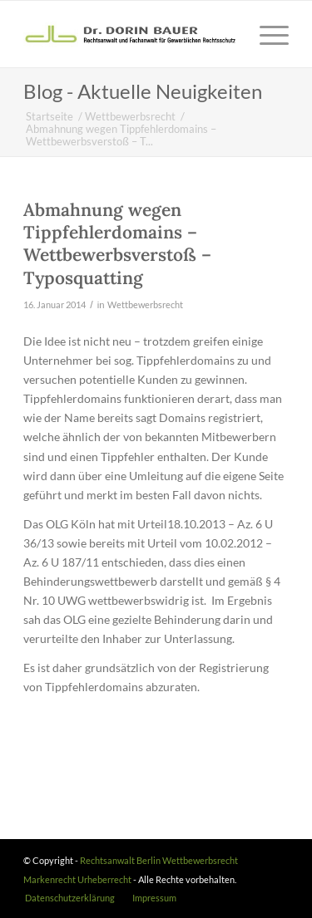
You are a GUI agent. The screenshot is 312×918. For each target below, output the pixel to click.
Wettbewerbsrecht (145, 304)
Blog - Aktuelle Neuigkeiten (142, 91)
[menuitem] (70, 898)
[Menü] (266, 34)
